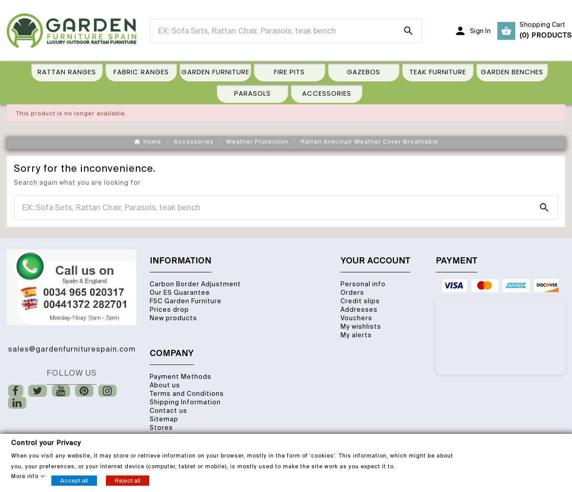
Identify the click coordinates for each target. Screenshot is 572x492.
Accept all (74, 480)
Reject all (127, 480)
